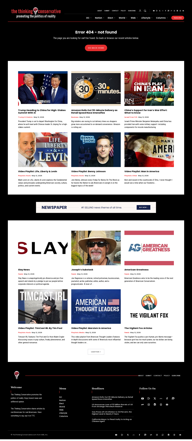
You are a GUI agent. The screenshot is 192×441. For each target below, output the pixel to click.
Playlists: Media (77, 334)
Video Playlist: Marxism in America (91, 329)
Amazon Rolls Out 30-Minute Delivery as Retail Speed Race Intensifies (94, 113)
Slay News (24, 271)
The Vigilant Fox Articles (138, 329)
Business (74, 119)
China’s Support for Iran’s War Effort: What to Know (145, 113)
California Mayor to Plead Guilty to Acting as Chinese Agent (112, 422)
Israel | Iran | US (130, 119)
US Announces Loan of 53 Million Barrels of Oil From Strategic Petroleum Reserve (112, 407)
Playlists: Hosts (24, 177)
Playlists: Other (130, 177)
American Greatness (136, 271)
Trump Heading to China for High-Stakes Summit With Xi (42, 113)
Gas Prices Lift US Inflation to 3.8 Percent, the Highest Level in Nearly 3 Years (112, 414)
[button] (145, 11)
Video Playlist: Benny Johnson (88, 173)
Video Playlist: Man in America (141, 173)
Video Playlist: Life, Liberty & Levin (37, 173)
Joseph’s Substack (82, 271)
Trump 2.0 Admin (25, 119)
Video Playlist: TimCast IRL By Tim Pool (40, 329)
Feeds (20, 276)
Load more (96, 353)
